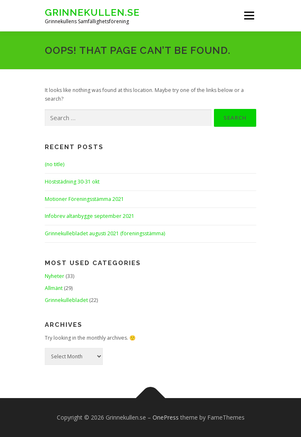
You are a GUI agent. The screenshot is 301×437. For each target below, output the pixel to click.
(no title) (54, 164)
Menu (248, 15)
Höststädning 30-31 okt (72, 181)
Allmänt (54, 288)
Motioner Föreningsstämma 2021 (84, 199)
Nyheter (54, 276)
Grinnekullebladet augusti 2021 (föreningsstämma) (105, 233)
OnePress (166, 417)
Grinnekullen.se (92, 12)
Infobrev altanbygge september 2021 (89, 216)
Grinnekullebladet (66, 300)
